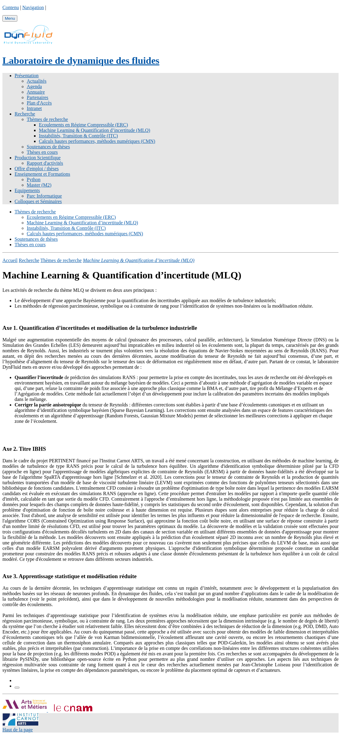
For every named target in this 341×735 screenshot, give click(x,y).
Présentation (27, 75)
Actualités (36, 81)
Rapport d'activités (45, 163)
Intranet (34, 108)
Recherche (25, 113)
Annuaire (36, 92)
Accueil (10, 260)
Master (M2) (39, 185)
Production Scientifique (38, 157)
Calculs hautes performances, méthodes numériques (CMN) (97, 141)
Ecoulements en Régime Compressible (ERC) (83, 124)
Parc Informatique (44, 195)
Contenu (10, 7)
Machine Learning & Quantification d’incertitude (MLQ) (94, 130)
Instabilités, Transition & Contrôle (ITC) (78, 135)
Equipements (27, 190)
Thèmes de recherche (47, 119)
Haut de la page (17, 729)
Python (33, 179)
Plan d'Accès (39, 102)
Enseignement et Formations (42, 174)
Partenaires (37, 97)
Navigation (33, 7)
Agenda (34, 86)
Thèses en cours (42, 152)
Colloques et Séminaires (38, 201)
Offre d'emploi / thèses (37, 168)
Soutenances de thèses (48, 146)
